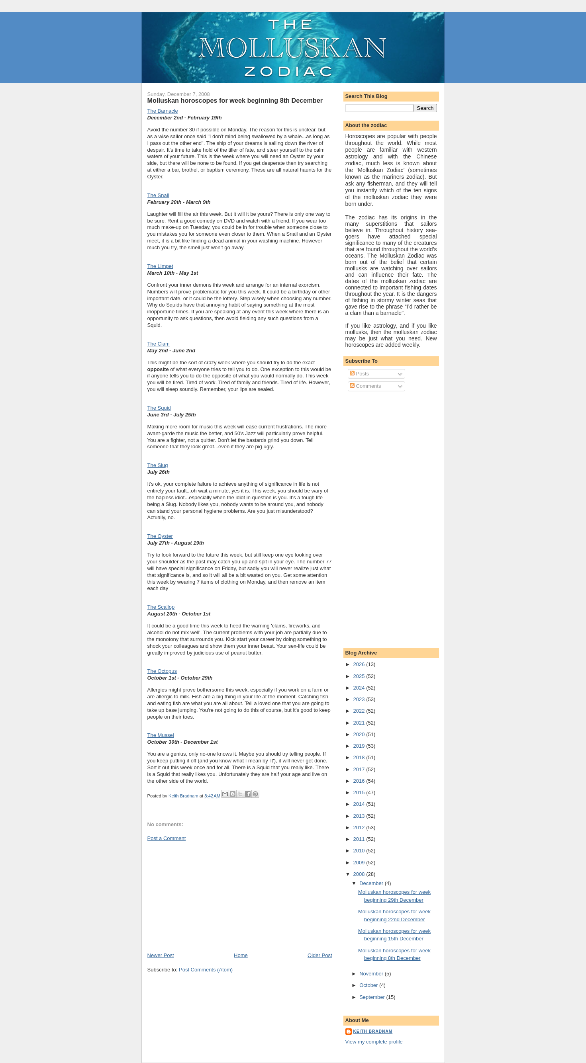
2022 (359, 711)
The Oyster (160, 536)
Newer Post (160, 955)
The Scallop (161, 607)
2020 (359, 734)
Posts (359, 374)
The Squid (159, 408)
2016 (359, 781)
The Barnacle (162, 111)
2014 (359, 804)
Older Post (320, 955)
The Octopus (162, 671)
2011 (359, 839)
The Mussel (160, 735)
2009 (359, 863)
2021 (359, 723)
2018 (359, 757)
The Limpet (160, 266)
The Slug (157, 465)
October (369, 985)
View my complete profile (374, 1042)
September (372, 997)
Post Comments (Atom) (206, 970)
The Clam (158, 344)
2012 (359, 827)
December (372, 883)
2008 (359, 874)
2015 (359, 792)
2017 (359, 769)
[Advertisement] (207, 896)
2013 (359, 816)
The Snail (158, 195)
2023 (359, 699)
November (372, 974)
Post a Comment (166, 838)
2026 (359, 664)
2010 (359, 851)
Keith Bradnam (373, 1031)
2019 (359, 746)
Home (241, 955)
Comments (365, 386)
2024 (359, 688)
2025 (359, 676)
